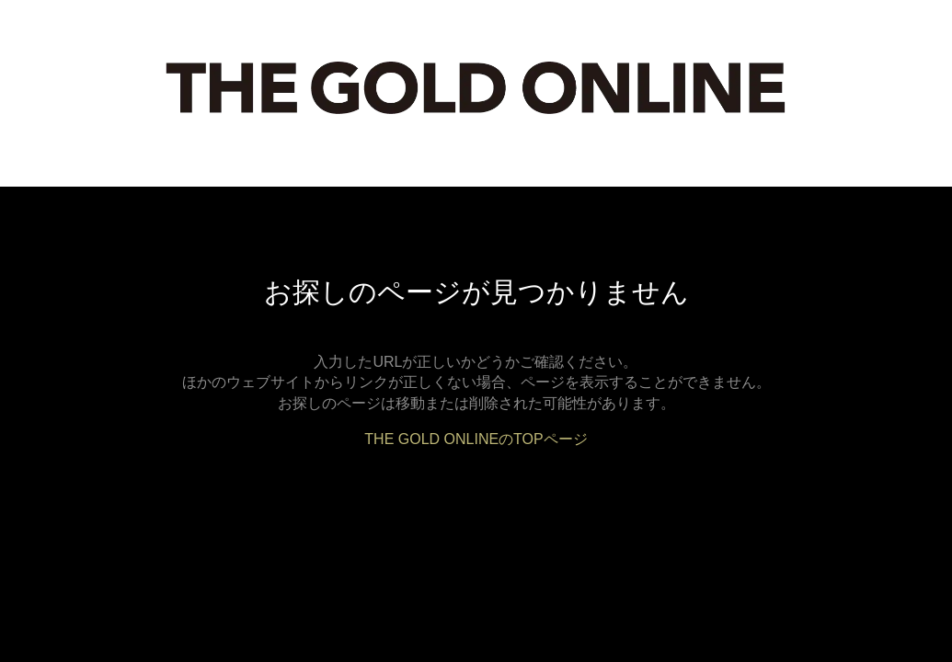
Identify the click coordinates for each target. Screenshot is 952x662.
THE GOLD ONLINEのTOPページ (475, 439)
